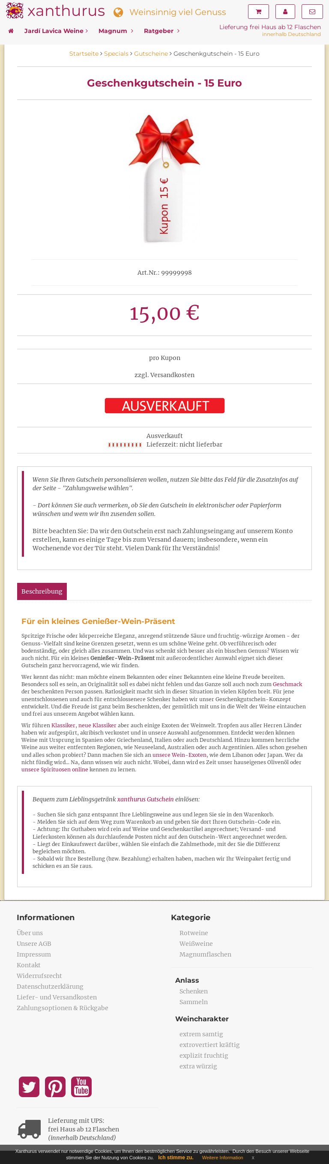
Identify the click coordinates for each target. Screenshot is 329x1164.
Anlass (187, 980)
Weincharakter (202, 1019)
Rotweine (193, 933)
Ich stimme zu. (176, 1158)
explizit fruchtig (203, 1055)
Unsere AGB (34, 944)
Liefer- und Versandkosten (57, 997)
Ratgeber (161, 31)
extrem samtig (201, 1034)
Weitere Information (222, 1157)
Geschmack (287, 684)
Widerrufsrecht (39, 976)
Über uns (30, 933)
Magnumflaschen (205, 954)
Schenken (193, 991)
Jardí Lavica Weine (56, 31)
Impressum (34, 954)
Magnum (116, 31)
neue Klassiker (97, 725)
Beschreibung (42, 591)
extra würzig (198, 1066)
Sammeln (193, 1002)
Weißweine (196, 944)
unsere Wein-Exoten (179, 755)
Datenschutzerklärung (50, 986)
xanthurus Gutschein (145, 799)
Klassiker (63, 725)
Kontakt (29, 965)
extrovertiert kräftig (209, 1045)
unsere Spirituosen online (54, 769)
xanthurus (66, 10)
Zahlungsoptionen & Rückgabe (62, 1008)
